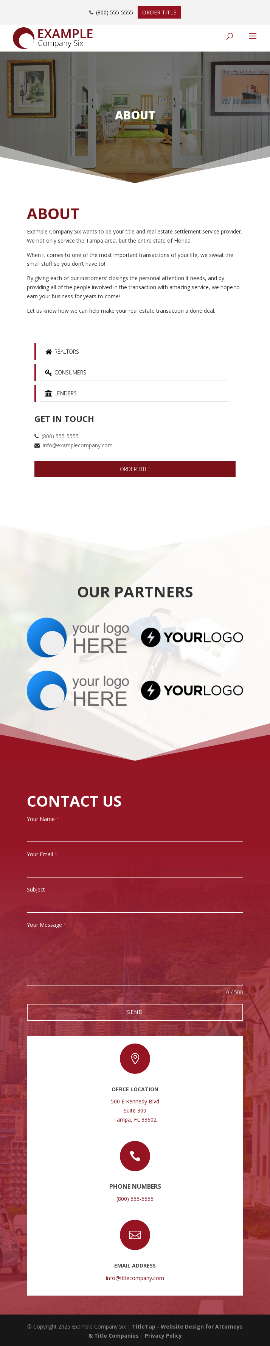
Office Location (135, 1089)
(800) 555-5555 (114, 12)
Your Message (47, 924)
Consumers (65, 372)
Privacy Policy (163, 1335)
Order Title (159, 12)
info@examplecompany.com (78, 445)
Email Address (135, 1265)
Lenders (60, 393)
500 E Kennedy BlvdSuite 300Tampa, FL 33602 (135, 1110)
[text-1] (135, 833)
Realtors (61, 351)
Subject (36, 889)
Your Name (43, 819)
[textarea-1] (135, 958)
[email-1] (135, 868)
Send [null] (135, 1011)
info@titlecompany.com (135, 1278)
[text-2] (135, 904)
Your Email (42, 854)
